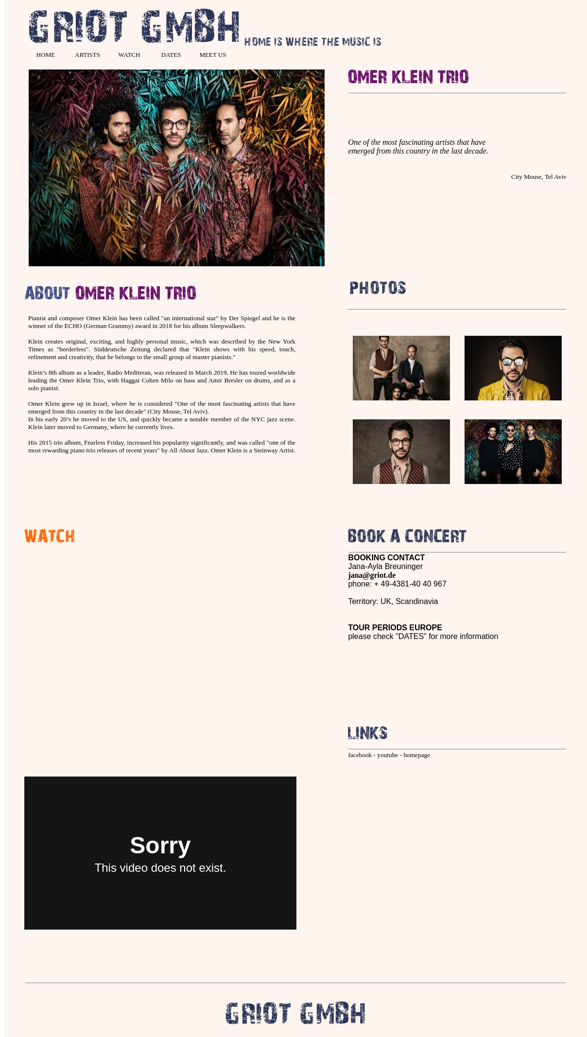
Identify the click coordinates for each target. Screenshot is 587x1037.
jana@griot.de (372, 575)
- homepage (414, 755)
